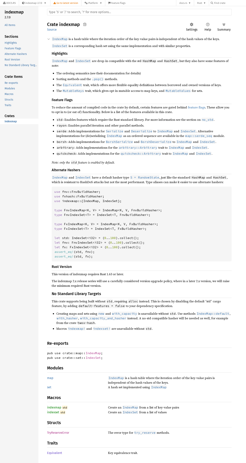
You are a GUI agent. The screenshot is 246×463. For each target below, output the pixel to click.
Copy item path (85, 24)
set (49, 387)
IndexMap (93, 353)
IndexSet (93, 358)
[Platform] (93, 3)
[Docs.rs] (9, 3)
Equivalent (54, 453)
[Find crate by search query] (230, 3)
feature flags (196, 107)
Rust (199, 3)
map (50, 378)
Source (52, 29)
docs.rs (183, 3)
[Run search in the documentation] (139, 12)
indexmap (54, 407)
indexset (53, 412)
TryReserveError (58, 432)
